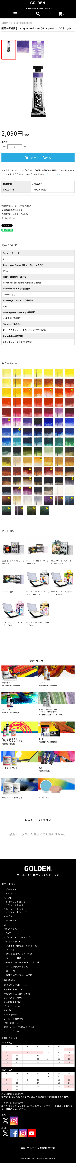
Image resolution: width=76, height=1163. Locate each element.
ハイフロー (9, 897)
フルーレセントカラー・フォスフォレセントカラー (17, 911)
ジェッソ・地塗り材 (16, 958)
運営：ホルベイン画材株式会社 (19, 1027)
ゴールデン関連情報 (13, 1018)
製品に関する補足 (12, 1002)
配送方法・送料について (16, 985)
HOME (6, 23)
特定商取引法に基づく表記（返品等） (17, 205)
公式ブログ (9, 1010)
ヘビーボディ (10, 889)
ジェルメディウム (14, 941)
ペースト (10, 949)
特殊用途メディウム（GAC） (20, 954)
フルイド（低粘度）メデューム (21, 945)
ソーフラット (10, 920)
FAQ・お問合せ (11, 1022)
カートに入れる (38, 157)
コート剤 (10, 970)
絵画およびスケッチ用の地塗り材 (22, 962)
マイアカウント (11, 1031)
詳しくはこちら (53, 174)
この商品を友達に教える (11, 209)
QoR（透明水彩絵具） (23, 23)
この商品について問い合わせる (14, 214)
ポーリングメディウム (17, 966)
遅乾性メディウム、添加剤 (19, 975)
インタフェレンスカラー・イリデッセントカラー (17, 903)
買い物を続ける (8, 218)
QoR (6, 924)
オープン (8, 916)
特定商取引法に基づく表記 (17, 993)
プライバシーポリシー (15, 997)
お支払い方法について (15, 989)
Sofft (9, 933)
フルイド (8, 893)
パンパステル (10, 928)
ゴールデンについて (13, 1006)
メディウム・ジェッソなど (17, 937)
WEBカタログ (10, 1014)
